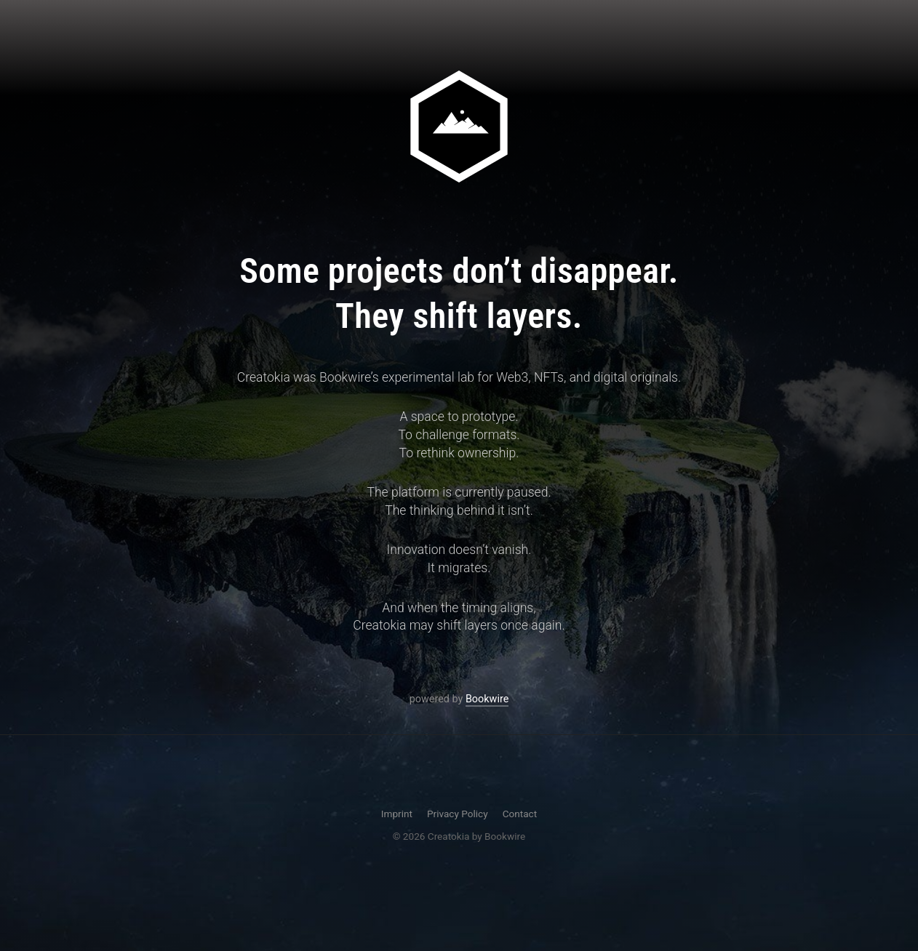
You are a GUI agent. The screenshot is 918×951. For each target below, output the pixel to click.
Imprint (396, 813)
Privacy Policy (457, 813)
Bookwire (487, 708)
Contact (520, 813)
